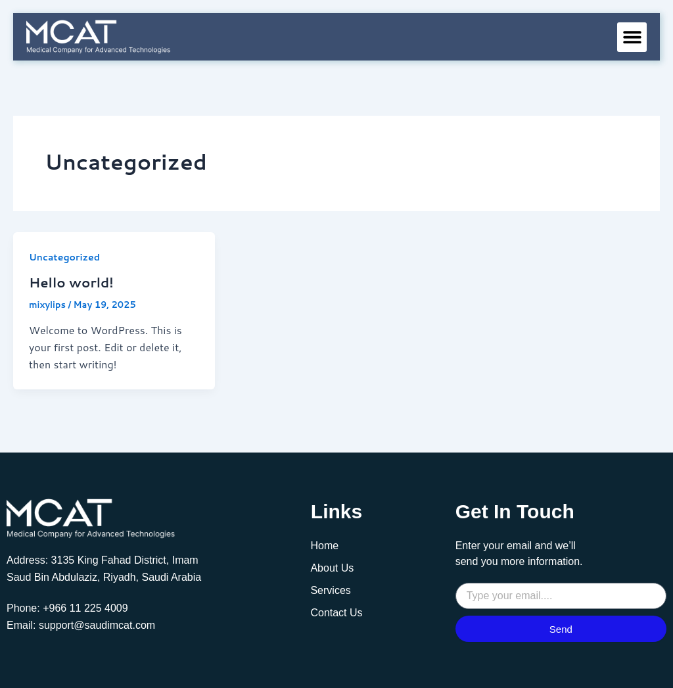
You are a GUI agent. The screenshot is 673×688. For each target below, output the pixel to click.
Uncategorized (64, 257)
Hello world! (71, 282)
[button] (632, 37)
